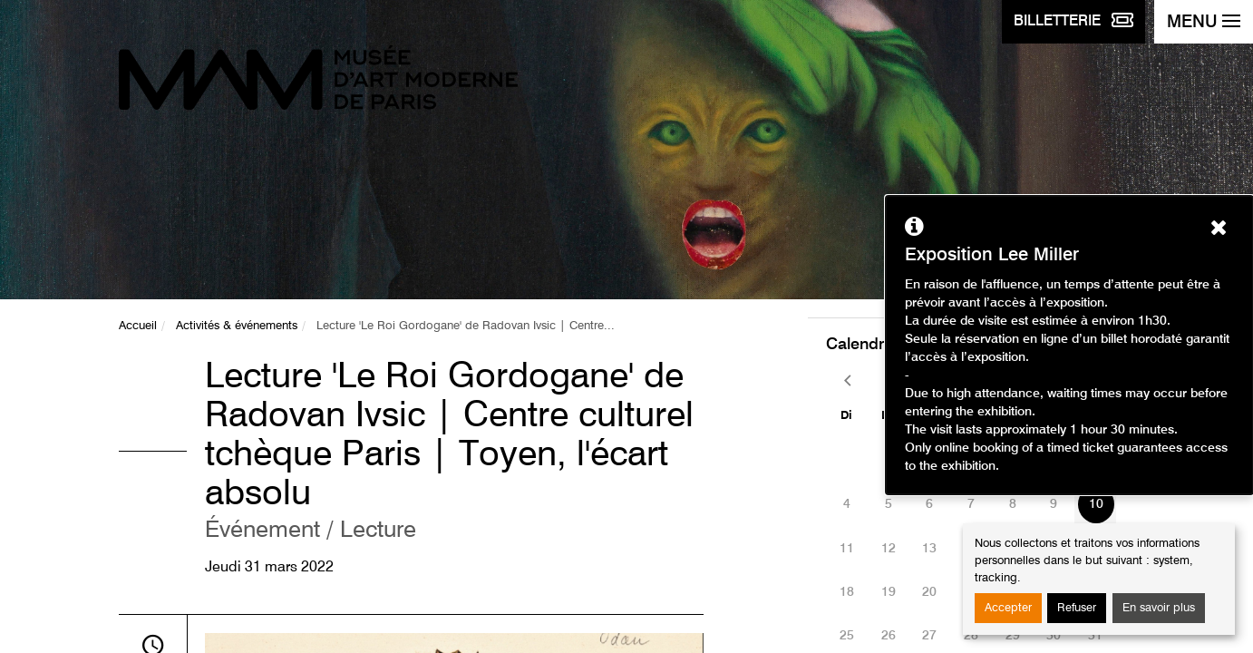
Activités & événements (236, 326)
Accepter (1008, 608)
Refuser (1076, 608)
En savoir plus (1158, 608)
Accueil (138, 326)
